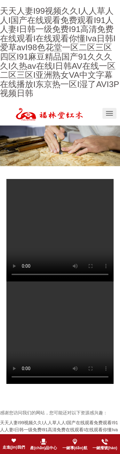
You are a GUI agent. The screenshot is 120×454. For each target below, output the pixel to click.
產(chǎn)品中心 (43, 448)
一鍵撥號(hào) (104, 448)
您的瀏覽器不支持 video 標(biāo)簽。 (60, 230)
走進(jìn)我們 (14, 447)
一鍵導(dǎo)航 (74, 448)
